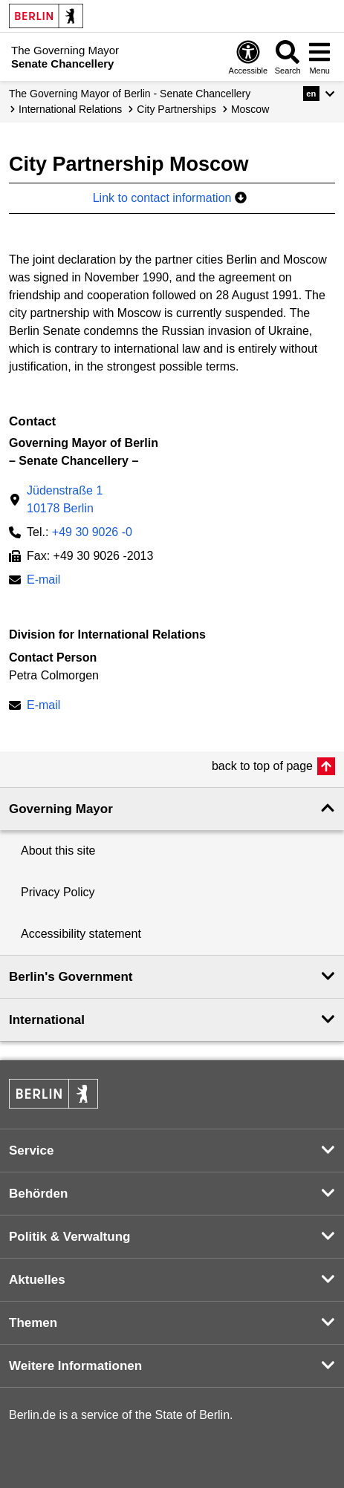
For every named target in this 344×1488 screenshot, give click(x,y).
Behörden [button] (38, 1194)
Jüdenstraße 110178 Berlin (65, 499)
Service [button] (31, 1150)
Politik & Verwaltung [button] (69, 1237)
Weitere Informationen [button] (75, 1366)
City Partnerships (176, 109)
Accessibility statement (81, 933)
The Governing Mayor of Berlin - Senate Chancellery (129, 93)
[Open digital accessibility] (248, 56)
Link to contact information (170, 198)
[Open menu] (319, 56)
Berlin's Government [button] (71, 977)
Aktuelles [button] (37, 1280)
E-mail (43, 581)
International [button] (47, 1020)
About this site (58, 850)
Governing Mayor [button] (61, 809)
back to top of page (262, 766)
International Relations (70, 109)
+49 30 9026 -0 (92, 532)
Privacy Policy (58, 892)
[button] (319, 93)
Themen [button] (33, 1323)
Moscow (250, 109)
